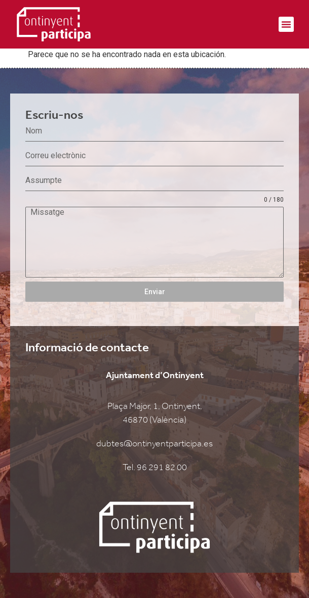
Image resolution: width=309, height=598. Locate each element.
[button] (286, 24)
